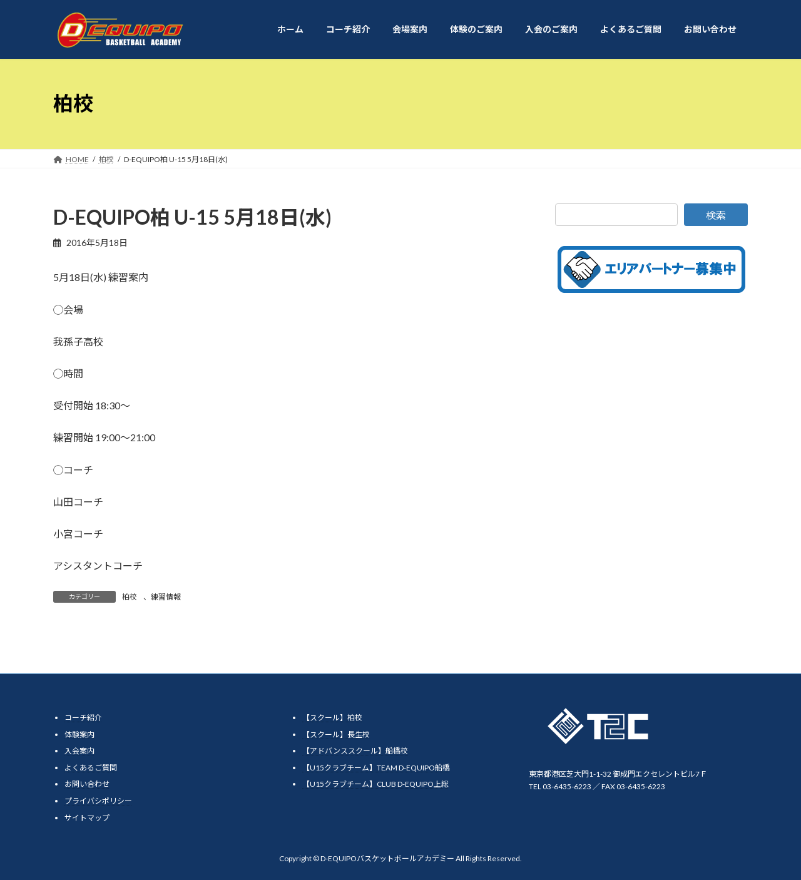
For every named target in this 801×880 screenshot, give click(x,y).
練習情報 (166, 596)
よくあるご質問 (90, 767)
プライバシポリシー (98, 801)
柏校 (129, 596)
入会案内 (79, 751)
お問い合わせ (87, 784)
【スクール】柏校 (332, 717)
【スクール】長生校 (336, 734)
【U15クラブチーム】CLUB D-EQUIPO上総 (375, 784)
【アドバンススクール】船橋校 (355, 751)
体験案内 (79, 734)
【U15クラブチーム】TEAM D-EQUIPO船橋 (376, 767)
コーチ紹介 (83, 717)
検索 (716, 215)
